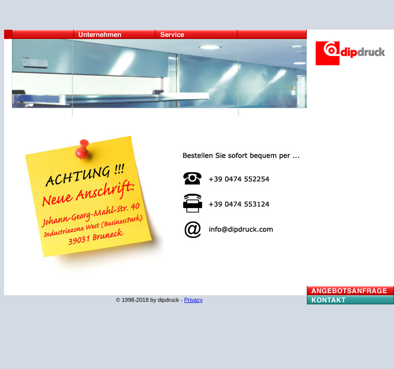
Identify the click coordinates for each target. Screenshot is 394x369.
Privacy (193, 300)
